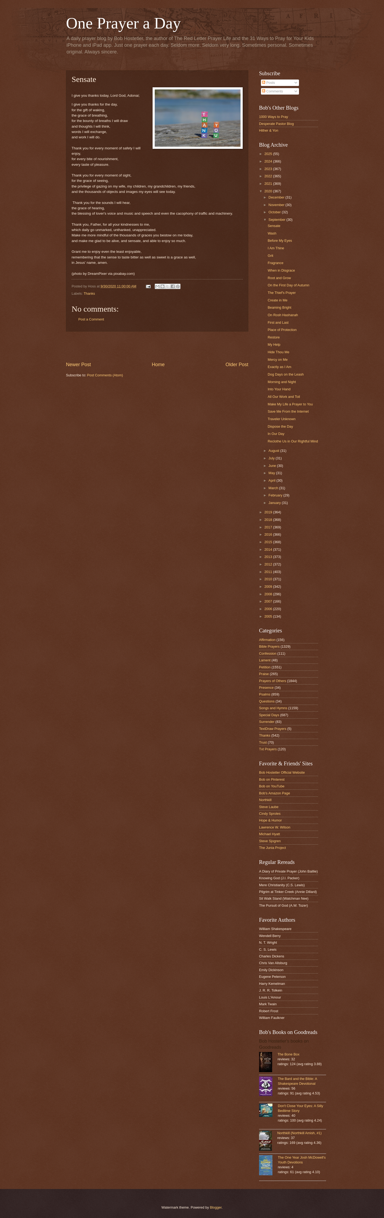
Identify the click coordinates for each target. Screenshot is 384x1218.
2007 (268, 601)
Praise (264, 674)
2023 (268, 169)
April (272, 480)
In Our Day (276, 434)
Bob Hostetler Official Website (282, 772)
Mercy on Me (277, 360)
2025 (268, 154)
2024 (268, 161)
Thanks (89, 293)
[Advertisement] (157, 346)
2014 (268, 549)
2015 (268, 542)
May (272, 473)
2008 (268, 594)
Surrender (266, 722)
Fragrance (275, 263)
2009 (268, 587)
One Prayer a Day (123, 23)
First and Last (278, 322)
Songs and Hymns (273, 708)
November (276, 205)
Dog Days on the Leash (286, 374)
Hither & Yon (268, 130)
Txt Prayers (268, 749)
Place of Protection (282, 330)
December (276, 197)
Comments (272, 91)
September (277, 220)
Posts (268, 83)
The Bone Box (289, 1054)
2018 (268, 520)
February (275, 495)
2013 (268, 557)
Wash (272, 233)
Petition (265, 667)
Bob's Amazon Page (274, 793)
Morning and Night (282, 382)
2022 (268, 176)
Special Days (269, 715)
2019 (268, 512)
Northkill (265, 800)
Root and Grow (279, 278)
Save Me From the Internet (288, 411)
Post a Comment (91, 319)
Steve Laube (268, 807)
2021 (268, 184)
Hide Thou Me (278, 352)
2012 (268, 564)
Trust (263, 742)
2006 (268, 609)
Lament (265, 660)
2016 (268, 534)
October (275, 212)
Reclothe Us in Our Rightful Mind (293, 441)
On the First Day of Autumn (288, 285)
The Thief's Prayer (282, 293)
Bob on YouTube (272, 786)
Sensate (274, 226)
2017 (268, 527)
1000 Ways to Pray (273, 117)
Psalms (264, 694)
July (271, 458)
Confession (267, 653)
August (274, 451)
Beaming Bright (279, 307)
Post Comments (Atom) (105, 375)
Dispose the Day (280, 426)
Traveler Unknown (282, 419)
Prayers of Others (272, 681)
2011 (268, 572)
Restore (274, 337)
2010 (268, 579)
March (273, 488)
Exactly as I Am (279, 367)
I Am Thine (276, 248)
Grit (270, 256)
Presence (266, 688)
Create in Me (277, 300)
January (275, 503)
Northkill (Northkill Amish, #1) (299, 1133)
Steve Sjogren (270, 841)
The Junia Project (272, 848)
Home (158, 364)
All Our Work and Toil (284, 397)
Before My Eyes (280, 241)
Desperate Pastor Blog (276, 124)
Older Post (237, 364)
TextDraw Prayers (272, 729)
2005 (268, 616)
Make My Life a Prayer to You (290, 404)
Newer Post (78, 364)
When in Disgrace (281, 270)
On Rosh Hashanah (283, 315)
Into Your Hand (279, 389)
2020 (268, 191)
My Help (274, 345)
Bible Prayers (269, 646)
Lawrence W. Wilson (274, 827)
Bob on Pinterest (272, 779)
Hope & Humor (270, 820)
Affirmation (267, 640)
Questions (267, 701)
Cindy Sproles (269, 814)
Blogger (216, 1207)
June (272, 466)
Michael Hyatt (269, 834)
